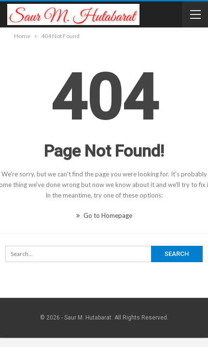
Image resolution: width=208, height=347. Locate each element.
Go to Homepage (104, 215)
